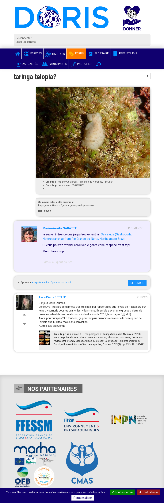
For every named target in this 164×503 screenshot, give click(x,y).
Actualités (26, 63)
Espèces (32, 53)
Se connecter (24, 38)
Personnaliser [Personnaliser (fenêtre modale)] (82, 498)
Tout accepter (122, 492)
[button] (98, 64)
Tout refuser (148, 492)
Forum (76, 53)
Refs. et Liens (124, 53)
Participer (81, 63)
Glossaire (98, 53)
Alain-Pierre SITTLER (52, 297)
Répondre (137, 282)
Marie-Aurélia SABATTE (60, 228)
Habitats (55, 54)
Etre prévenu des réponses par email (51, 282)
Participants (54, 63)
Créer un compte (26, 41)
